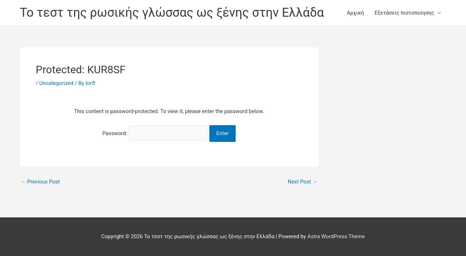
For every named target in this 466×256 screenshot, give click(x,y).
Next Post (302, 182)
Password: (155, 133)
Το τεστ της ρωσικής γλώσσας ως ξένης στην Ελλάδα (172, 12)
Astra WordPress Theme (336, 236)
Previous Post (40, 182)
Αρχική (355, 13)
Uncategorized (56, 83)
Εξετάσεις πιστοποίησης (404, 13)
